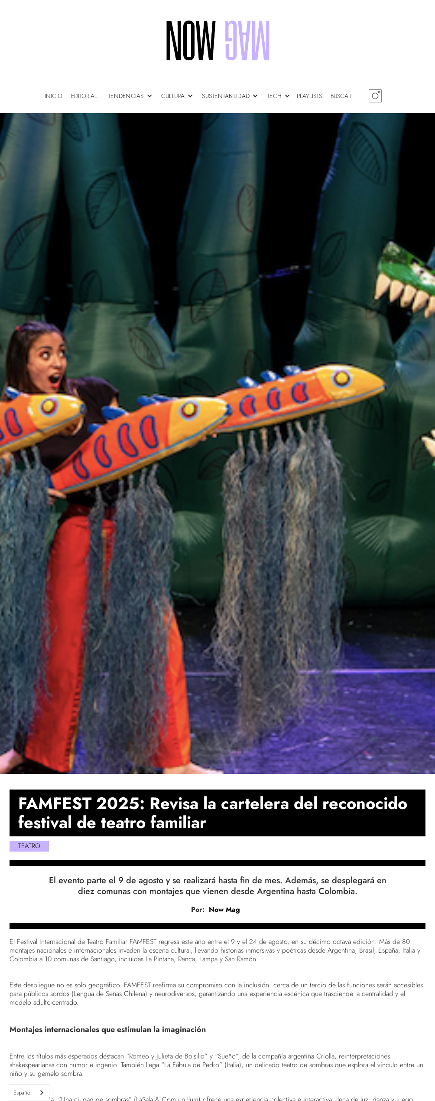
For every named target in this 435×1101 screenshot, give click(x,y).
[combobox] (29, 1092)
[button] (132, 95)
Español (22, 1092)
